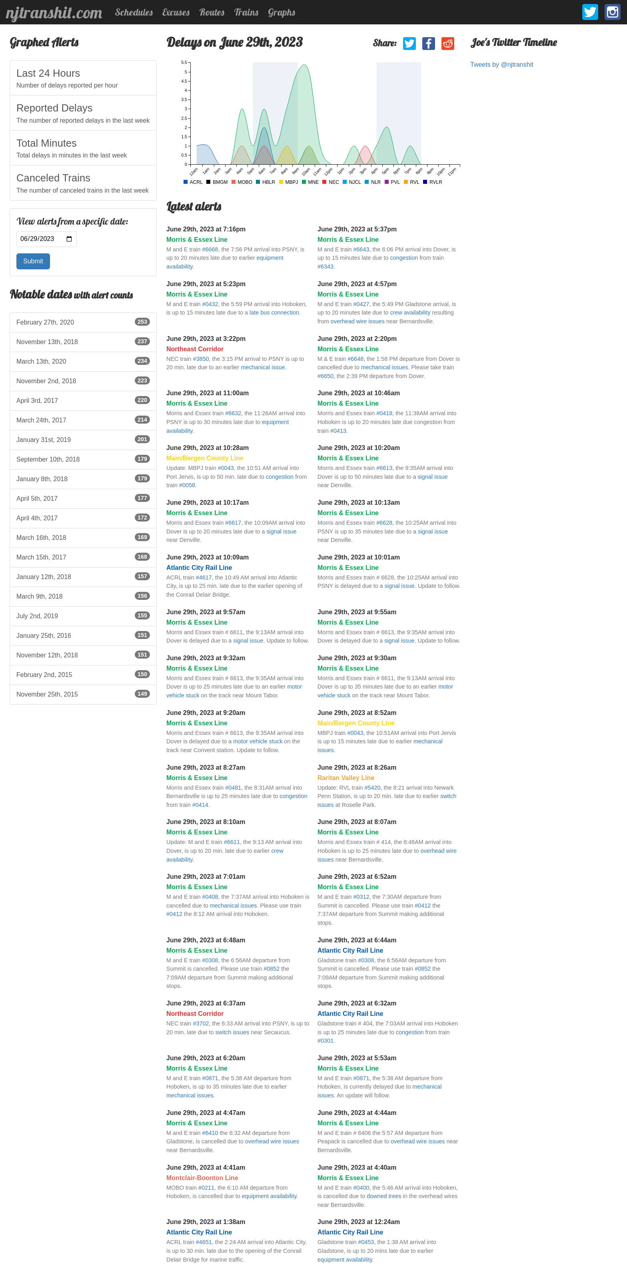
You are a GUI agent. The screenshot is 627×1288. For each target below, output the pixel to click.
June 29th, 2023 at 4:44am (356, 1112)
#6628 (384, 523)
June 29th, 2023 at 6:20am (205, 1058)
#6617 (233, 523)
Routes (211, 12)
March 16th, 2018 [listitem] (83, 537)
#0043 (226, 468)
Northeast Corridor (195, 349)
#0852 (272, 969)
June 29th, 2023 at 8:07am (356, 821)
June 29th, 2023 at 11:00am (207, 393)
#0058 (187, 485)
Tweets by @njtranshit (501, 64)
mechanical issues (384, 367)
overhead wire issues (358, 321)
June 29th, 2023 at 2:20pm (357, 338)
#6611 (232, 842)
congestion (404, 258)
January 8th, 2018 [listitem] (83, 478)
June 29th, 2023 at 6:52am (356, 876)
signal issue (432, 477)
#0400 (361, 1187)
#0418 (384, 413)
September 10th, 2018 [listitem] (83, 459)
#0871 (210, 1078)
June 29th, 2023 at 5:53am (356, 1058)
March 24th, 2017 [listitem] (83, 420)
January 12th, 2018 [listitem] (83, 576)
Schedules (134, 12)
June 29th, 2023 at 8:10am (205, 821)
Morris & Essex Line (197, 239)
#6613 (384, 468)
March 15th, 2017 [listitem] (83, 557)
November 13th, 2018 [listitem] (83, 341)
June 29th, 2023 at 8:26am (356, 767)
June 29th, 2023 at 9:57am (205, 612)
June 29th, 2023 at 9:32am (205, 658)
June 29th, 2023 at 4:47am (205, 1112)
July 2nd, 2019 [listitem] (83, 615)
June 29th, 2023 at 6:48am (205, 940)
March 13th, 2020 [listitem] (83, 361)
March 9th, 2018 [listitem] (83, 596)
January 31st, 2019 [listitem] (83, 439)
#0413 (338, 431)
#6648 (355, 359)
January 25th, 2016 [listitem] (83, 635)
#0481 (233, 787)
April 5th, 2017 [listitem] (83, 498)
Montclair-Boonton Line (202, 1178)
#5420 (373, 787)
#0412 (174, 914)
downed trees (384, 1196)
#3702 (201, 1023)
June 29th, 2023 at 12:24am (358, 1221)
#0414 (200, 805)
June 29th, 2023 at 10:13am (358, 502)
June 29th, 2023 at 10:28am (207, 447)
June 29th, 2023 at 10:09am (207, 557)
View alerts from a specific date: (72, 221)
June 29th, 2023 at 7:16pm (206, 229)
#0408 (210, 897)
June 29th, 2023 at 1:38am (205, 1221)
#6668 (210, 249)
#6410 (210, 1133)
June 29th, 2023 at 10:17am (207, 502)
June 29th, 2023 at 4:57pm (357, 284)
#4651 (204, 1242)
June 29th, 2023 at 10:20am (358, 447)
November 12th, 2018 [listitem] (83, 655)
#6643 (361, 249)
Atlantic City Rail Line (199, 567)
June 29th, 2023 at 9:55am (356, 612)
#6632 (233, 413)
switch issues (232, 1032)
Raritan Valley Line (345, 777)
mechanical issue (263, 367)
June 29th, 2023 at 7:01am (205, 876)
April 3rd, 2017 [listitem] (83, 400)
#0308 (210, 960)
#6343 (325, 266)
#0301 (325, 1040)
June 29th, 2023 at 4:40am (356, 1167)
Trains (246, 12)
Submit (33, 261)
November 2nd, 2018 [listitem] (83, 380)
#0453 (366, 1242)
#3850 (201, 359)
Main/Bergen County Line (205, 458)
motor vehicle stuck (257, 741)
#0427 (361, 304)
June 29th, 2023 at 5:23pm (206, 284)
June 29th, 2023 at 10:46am (358, 393)
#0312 (361, 897)
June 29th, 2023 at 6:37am (205, 1003)
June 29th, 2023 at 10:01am (358, 557)
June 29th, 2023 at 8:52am (356, 712)
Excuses (176, 12)
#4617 (204, 577)
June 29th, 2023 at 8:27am (205, 767)
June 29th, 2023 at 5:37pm (357, 229)
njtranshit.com (54, 12)
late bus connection (274, 312)
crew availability (410, 312)
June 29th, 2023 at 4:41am (205, 1167)
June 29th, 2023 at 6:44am (356, 940)
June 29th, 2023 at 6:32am (356, 1003)
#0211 (206, 1187)
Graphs (281, 12)
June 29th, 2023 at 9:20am (205, 712)
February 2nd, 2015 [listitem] (83, 674)
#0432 (210, 304)
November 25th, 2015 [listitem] (83, 694)
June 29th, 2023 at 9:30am (356, 658)
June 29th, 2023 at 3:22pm (206, 338)
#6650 (325, 376)
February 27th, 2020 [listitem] (83, 322)
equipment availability (269, 1196)
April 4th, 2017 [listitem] (83, 518)
